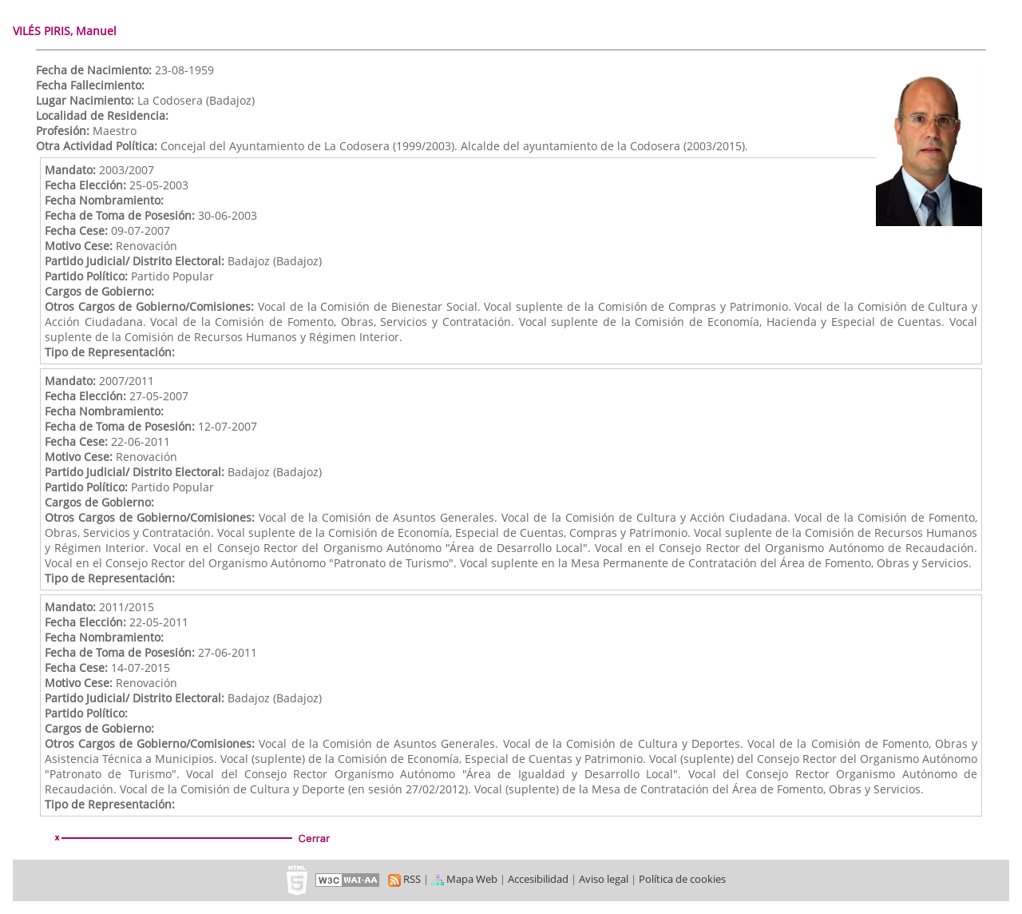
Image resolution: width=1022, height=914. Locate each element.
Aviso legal (603, 879)
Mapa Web (464, 879)
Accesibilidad (538, 879)
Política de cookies (682, 879)
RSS (404, 879)
